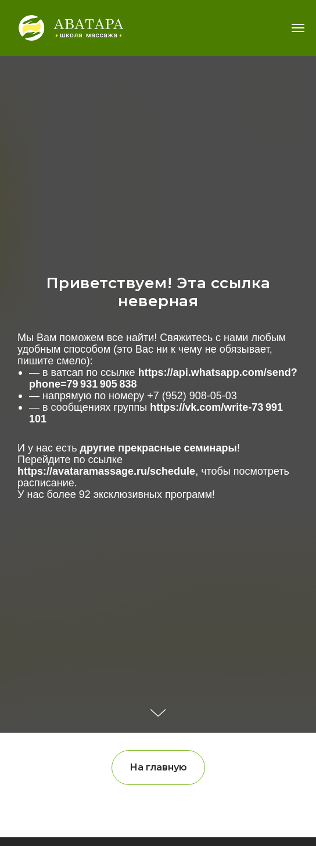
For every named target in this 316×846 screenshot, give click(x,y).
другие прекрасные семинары (158, 448)
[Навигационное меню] (298, 28)
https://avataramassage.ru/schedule (106, 471)
